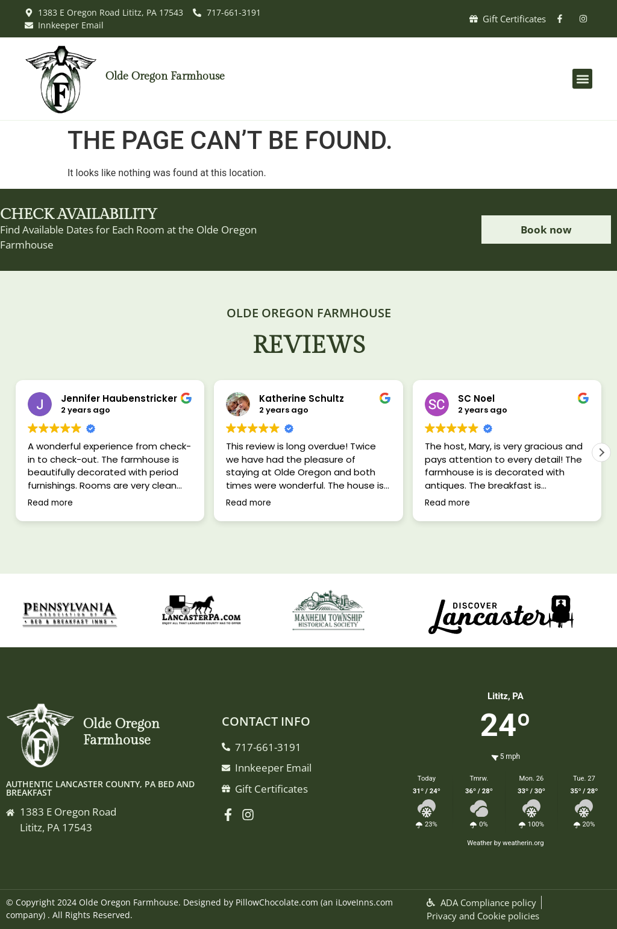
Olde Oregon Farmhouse (165, 76)
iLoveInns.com (364, 902)
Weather (479, 843)
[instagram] (586, 18)
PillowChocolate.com (277, 902)
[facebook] (562, 18)
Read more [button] (50, 503)
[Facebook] (231, 814)
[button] (582, 79)
